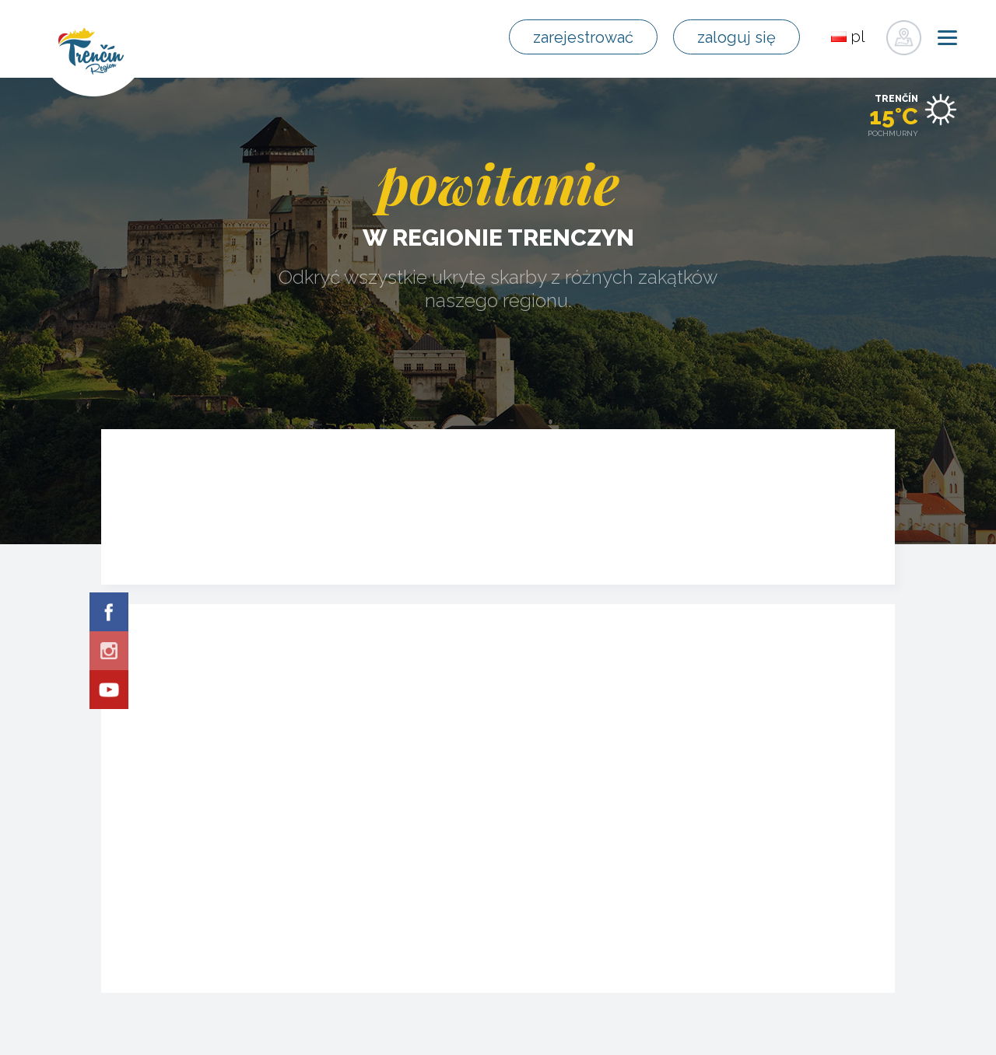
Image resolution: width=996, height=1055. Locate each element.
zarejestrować (583, 37)
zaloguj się (736, 37)
